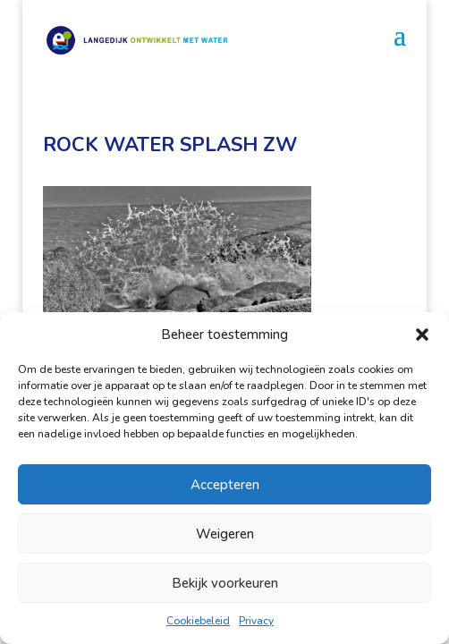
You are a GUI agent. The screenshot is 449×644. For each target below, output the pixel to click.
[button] (422, 334)
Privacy (256, 621)
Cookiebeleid (198, 621)
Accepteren (225, 485)
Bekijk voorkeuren (225, 583)
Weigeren (225, 534)
